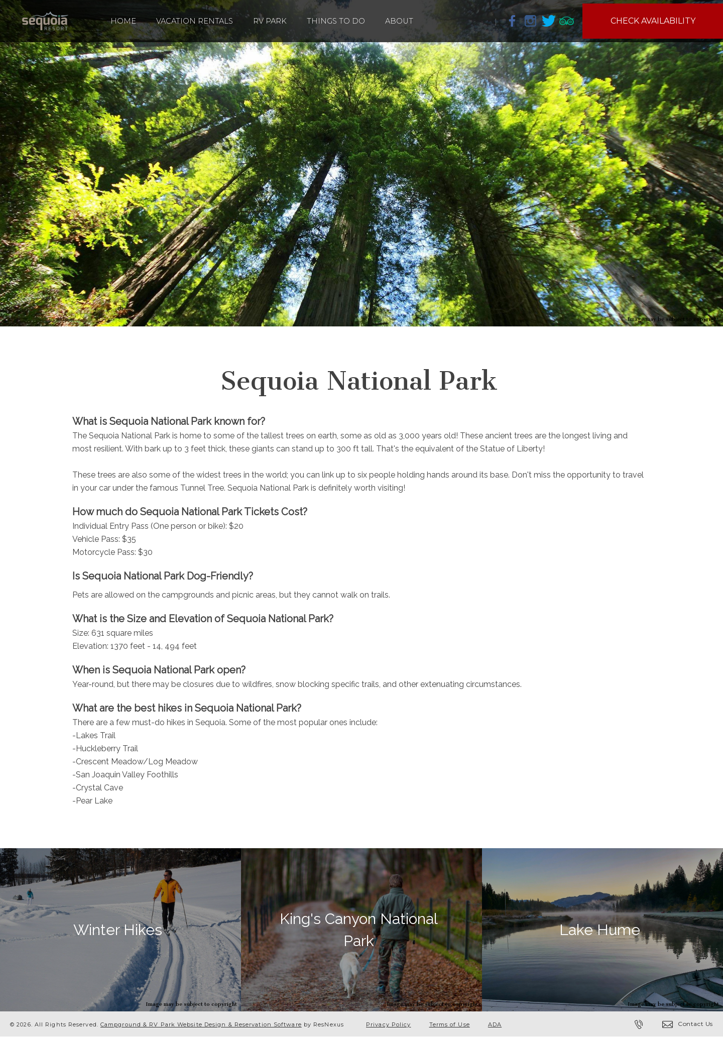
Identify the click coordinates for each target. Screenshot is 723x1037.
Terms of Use (449, 1024)
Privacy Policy (388, 1024)
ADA (495, 1024)
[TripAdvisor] (567, 20)
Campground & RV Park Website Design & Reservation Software (201, 1024)
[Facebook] (513, 20)
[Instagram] (531, 20)
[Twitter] (549, 20)
